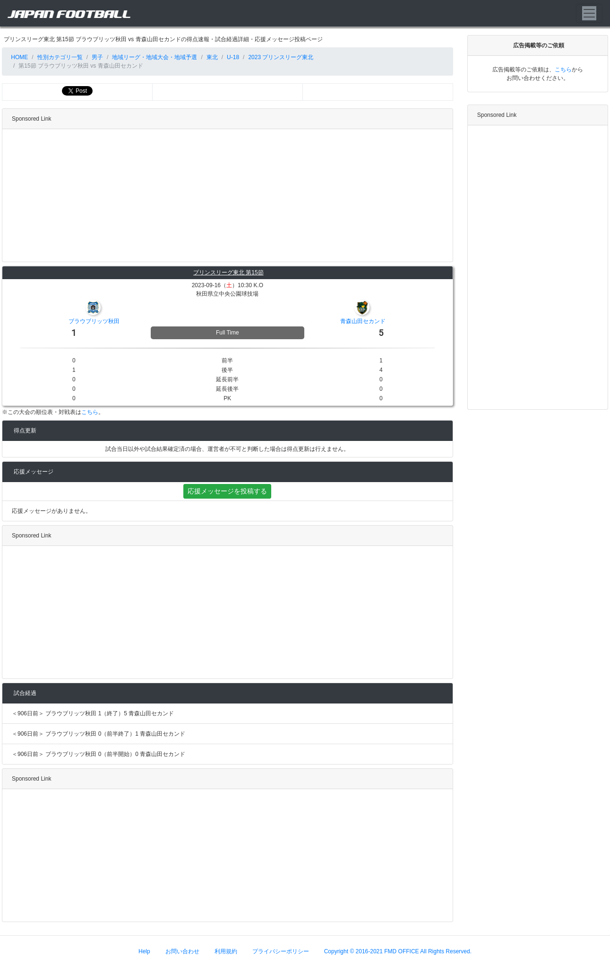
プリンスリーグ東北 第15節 (228, 272)
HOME (18, 57)
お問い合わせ (182, 951)
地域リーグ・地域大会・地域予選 (154, 57)
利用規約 (226, 951)
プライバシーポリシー (280, 951)
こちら (89, 412)
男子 (97, 57)
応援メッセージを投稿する (227, 491)
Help (144, 951)
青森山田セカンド (363, 321)
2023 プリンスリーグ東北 (280, 57)
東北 (212, 57)
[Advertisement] (225, 195)
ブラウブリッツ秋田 (94, 321)
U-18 (233, 57)
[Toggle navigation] (589, 13)
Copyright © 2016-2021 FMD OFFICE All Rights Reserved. (398, 951)
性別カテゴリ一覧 (60, 57)
